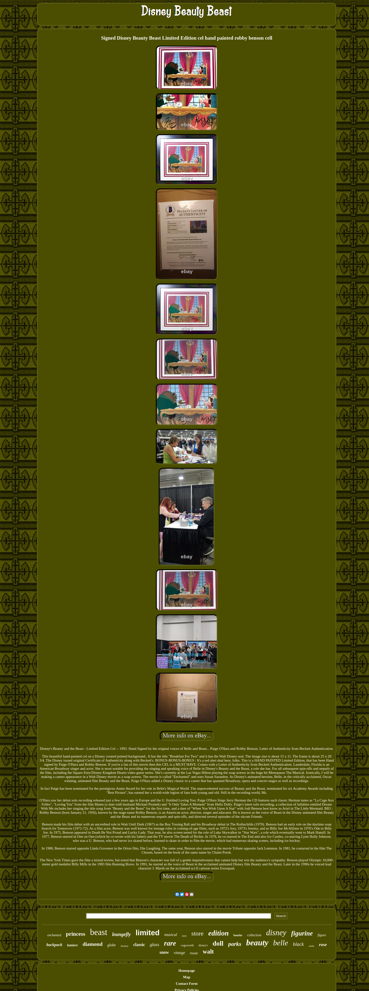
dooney (124, 945)
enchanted (54, 935)
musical (170, 934)
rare (170, 943)
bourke (238, 935)
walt (208, 951)
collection (254, 935)
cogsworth (187, 945)
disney (276, 932)
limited (148, 933)
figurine (302, 933)
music (194, 953)
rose (323, 944)
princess (75, 934)
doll (217, 943)
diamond (93, 944)
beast (98, 932)
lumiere (72, 945)
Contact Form (186, 983)
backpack (54, 944)
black (298, 944)
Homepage (186, 971)
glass (154, 944)
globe (111, 945)
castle (311, 946)
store (197, 933)
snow (164, 952)
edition (218, 933)
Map (186, 977)
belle (280, 942)
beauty (257, 942)
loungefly (121, 934)
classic (139, 944)
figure (322, 935)
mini (184, 935)
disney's (203, 945)
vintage (179, 953)
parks (235, 944)
